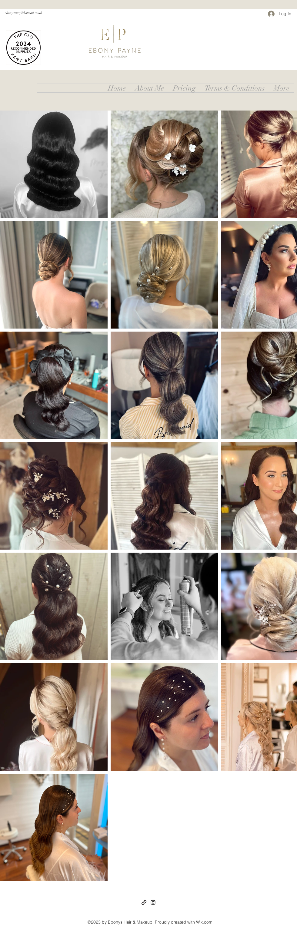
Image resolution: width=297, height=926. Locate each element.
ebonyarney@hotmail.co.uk (23, 13)
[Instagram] (153, 902)
